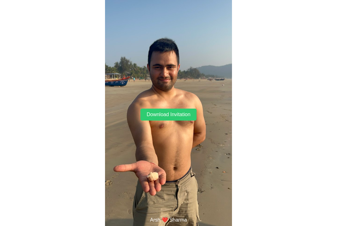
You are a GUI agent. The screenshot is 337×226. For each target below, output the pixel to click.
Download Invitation (169, 114)
